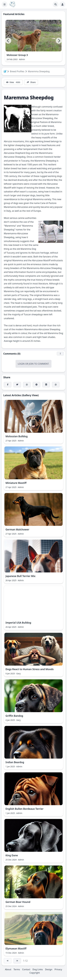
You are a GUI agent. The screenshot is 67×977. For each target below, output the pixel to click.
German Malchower (17, 529)
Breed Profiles (17, 71)
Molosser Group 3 (17, 55)
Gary (18, 673)
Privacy (58, 969)
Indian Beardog (15, 762)
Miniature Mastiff (16, 483)
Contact (26, 969)
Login (21, 363)
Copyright (34, 972)
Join (31, 363)
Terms (16, 969)
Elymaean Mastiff (16, 948)
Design (48, 969)
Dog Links (37, 969)
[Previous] (8, 41)
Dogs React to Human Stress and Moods (30, 669)
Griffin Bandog (14, 715)
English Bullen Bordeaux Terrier (24, 808)
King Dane (12, 855)
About (8, 969)
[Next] (59, 41)
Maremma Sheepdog (39, 71)
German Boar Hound (18, 902)
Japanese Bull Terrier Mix (20, 576)
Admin (22, 59)
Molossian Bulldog (17, 436)
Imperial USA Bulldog (18, 622)
